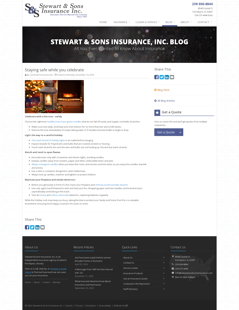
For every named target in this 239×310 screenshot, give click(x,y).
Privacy (79, 305)
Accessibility (105, 305)
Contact (205, 22)
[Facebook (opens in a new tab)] (27, 227)
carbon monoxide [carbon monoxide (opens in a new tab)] (60, 195)
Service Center (143, 267)
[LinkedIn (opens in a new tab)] (37, 227)
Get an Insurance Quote (143, 278)
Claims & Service (148, 22)
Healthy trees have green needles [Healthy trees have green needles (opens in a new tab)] (64, 121)
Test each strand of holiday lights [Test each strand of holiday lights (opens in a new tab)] (48, 140)
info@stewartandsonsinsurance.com (193, 272)
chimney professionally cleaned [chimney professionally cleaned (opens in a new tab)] (111, 184)
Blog (170, 22)
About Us (143, 257)
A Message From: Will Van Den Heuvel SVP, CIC (95, 273)
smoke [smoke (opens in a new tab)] (42, 195)
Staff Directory (143, 289)
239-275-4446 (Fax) (200, 12)
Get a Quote (166, 132)
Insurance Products (143, 273)
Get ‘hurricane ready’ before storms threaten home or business (95, 261)
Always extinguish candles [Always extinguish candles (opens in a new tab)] (45, 164)
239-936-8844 (181, 264)
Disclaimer (90, 305)
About (186, 22)
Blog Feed (161, 89)
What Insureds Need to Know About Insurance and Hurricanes (95, 285)
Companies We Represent (143, 283)
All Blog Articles (164, 100)
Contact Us (143, 262)
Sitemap (56, 282)
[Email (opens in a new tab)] (42, 227)
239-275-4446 (181, 268)
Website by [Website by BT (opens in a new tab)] (121, 305)
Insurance (122, 22)
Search (69, 305)
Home (103, 22)
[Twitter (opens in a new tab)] (32, 227)
